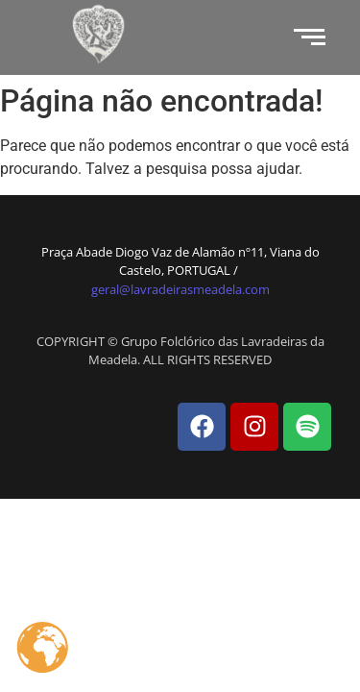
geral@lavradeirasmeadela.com (180, 289)
